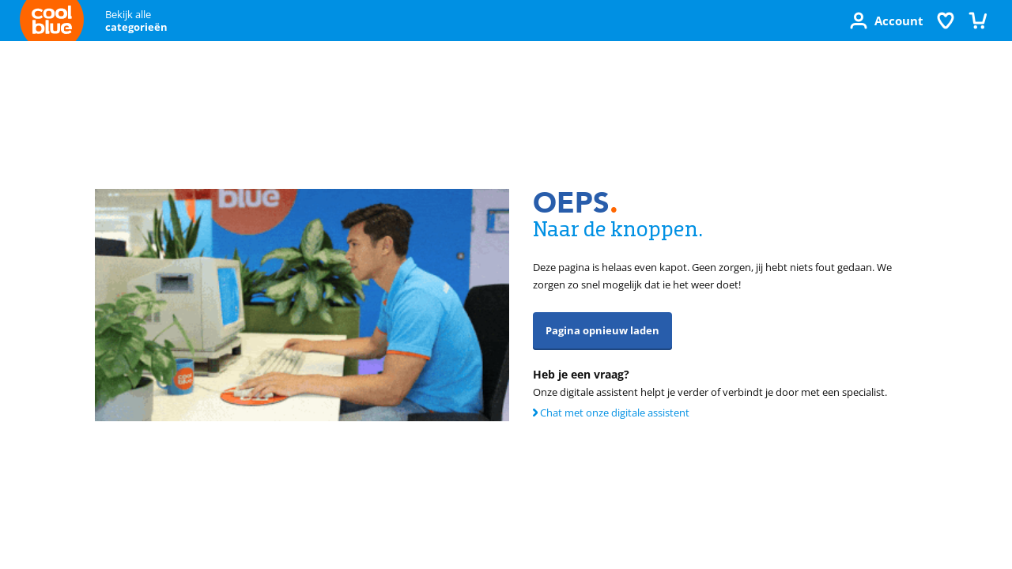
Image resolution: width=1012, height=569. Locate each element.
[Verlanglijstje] (945, 20)
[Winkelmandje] (977, 20)
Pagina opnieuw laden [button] (602, 330)
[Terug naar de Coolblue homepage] (52, 23)
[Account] (886, 20)
